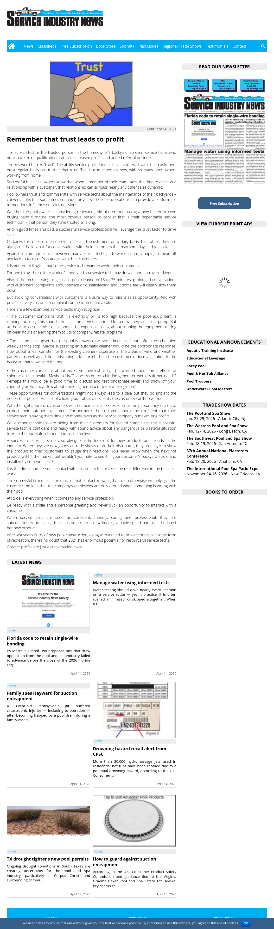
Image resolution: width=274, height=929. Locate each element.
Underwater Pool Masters (209, 388)
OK (246, 923)
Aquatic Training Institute (209, 350)
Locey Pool (195, 365)
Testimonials (217, 46)
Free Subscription (76, 46)
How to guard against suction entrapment (124, 861)
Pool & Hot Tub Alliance (207, 373)
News (29, 46)
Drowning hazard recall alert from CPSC (129, 751)
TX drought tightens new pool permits (48, 859)
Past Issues (148, 46)
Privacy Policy (224, 918)
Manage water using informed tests (131, 582)
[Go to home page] (12, 46)
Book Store (106, 46)
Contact (239, 46)
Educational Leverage (205, 358)
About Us (50, 918)
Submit (126, 46)
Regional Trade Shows (182, 46)
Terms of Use (137, 918)
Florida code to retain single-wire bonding (42, 640)
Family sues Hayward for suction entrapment (42, 695)
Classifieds (47, 46)
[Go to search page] (263, 46)
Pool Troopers (198, 381)
